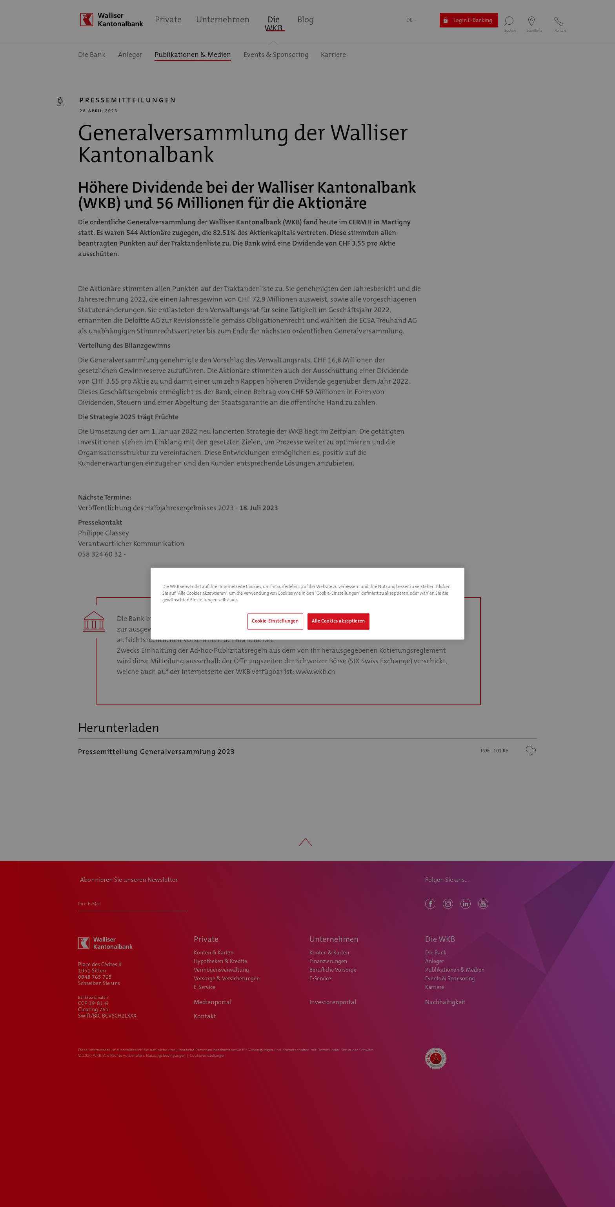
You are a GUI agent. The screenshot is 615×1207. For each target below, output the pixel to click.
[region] (307, 603)
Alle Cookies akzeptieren (338, 621)
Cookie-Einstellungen (275, 621)
